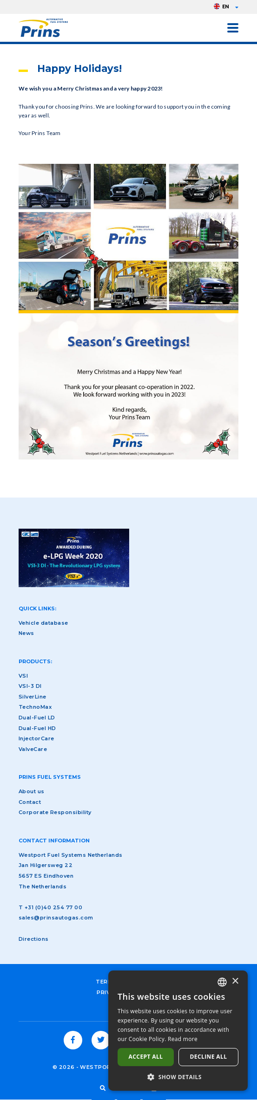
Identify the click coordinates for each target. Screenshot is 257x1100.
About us (32, 791)
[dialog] (178, 1031)
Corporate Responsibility (55, 812)
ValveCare (33, 749)
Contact (30, 802)
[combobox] (222, 982)
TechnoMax (35, 707)
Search (103, 1088)
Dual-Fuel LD (37, 717)
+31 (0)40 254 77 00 (53, 907)
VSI (23, 676)
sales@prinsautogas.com (56, 917)
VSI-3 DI (30, 686)
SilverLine (32, 696)
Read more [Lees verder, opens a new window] (183, 1039)
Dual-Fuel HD (37, 728)
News (26, 633)
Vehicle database (43, 623)
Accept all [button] (146, 1057)
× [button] (234, 981)
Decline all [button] (208, 1057)
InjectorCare (36, 738)
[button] (178, 1076)
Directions (34, 939)
